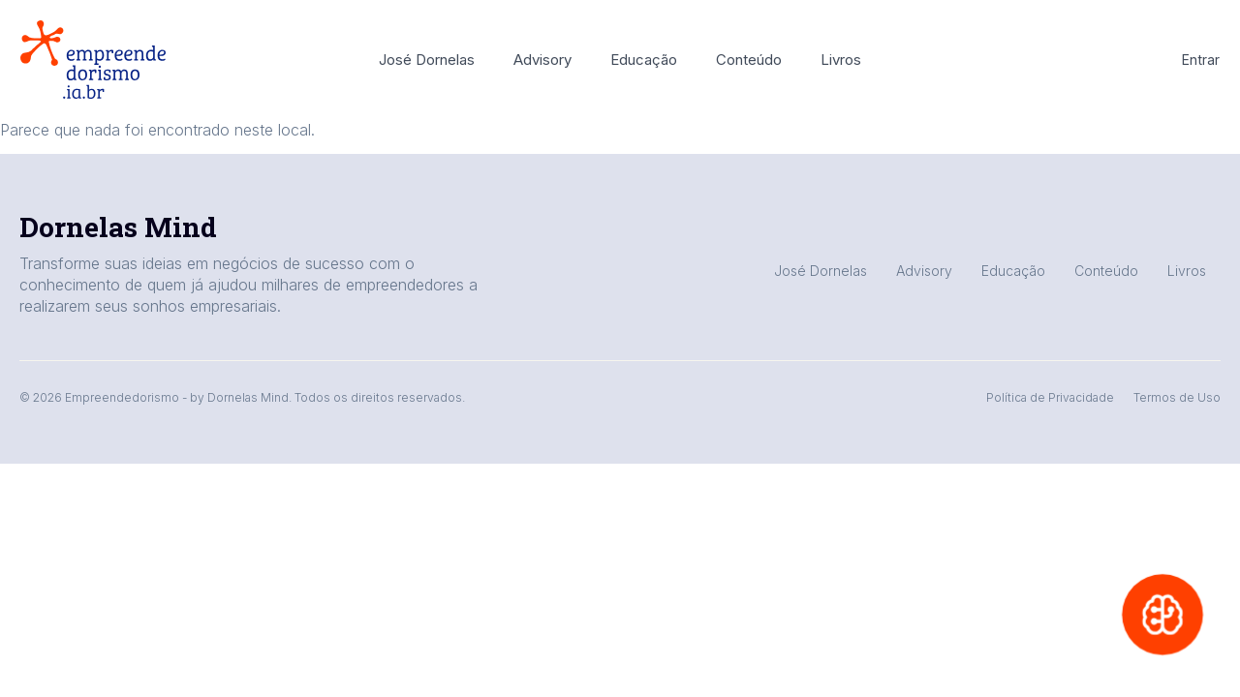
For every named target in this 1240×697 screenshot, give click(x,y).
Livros (841, 59)
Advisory (542, 59)
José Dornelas (427, 59)
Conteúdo (749, 59)
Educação (643, 59)
